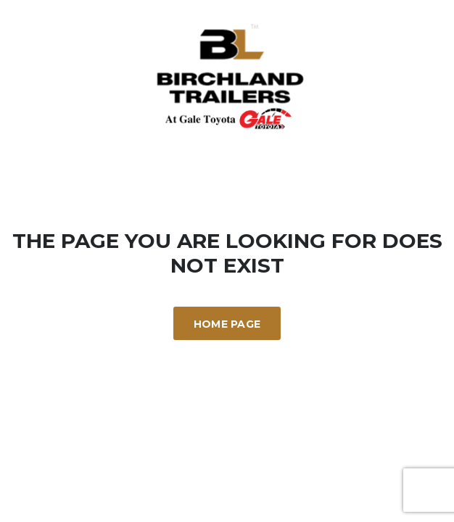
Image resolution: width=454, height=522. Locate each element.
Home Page (227, 324)
